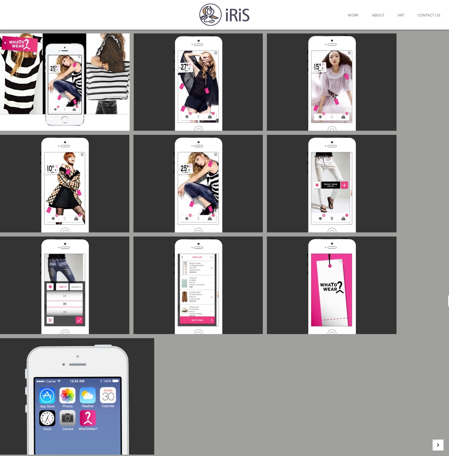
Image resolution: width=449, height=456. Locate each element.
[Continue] (438, 445)
